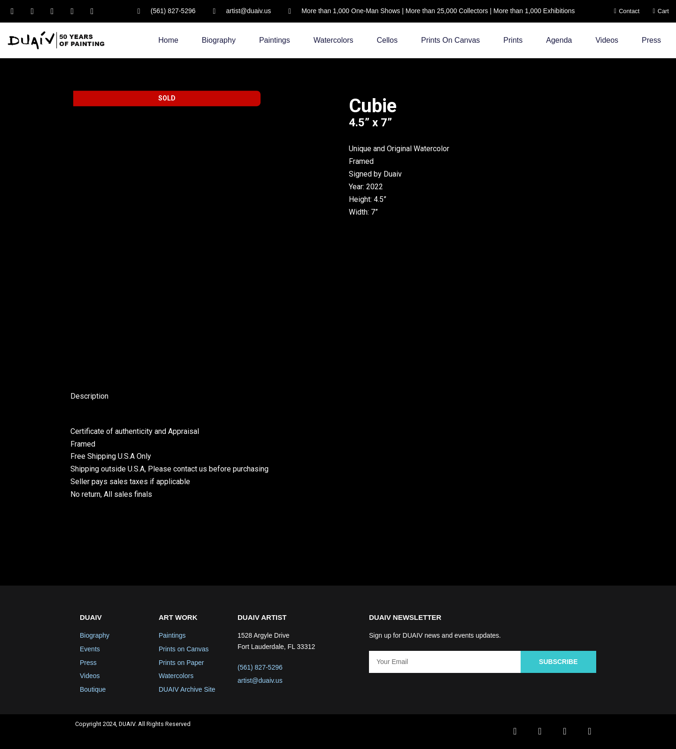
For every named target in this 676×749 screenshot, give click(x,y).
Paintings (274, 40)
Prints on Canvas (450, 40)
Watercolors (333, 40)
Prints (512, 40)
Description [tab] (89, 396)
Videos (606, 40)
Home (168, 40)
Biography (219, 40)
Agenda (559, 40)
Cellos (387, 40)
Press (651, 40)
